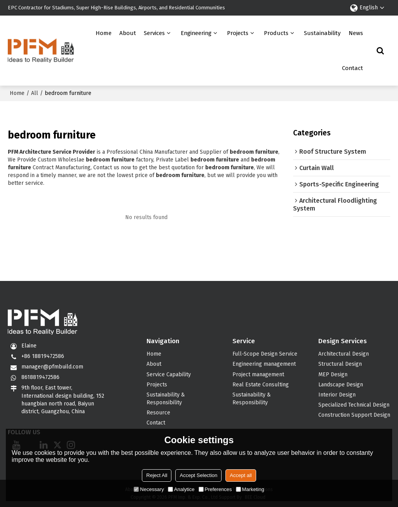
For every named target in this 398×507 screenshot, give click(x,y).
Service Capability (169, 374)
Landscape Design (340, 384)
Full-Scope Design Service (264, 354)
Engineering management (264, 364)
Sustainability (322, 33)
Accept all (240, 475)
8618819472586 (40, 377)
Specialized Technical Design (353, 405)
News (356, 33)
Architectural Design (343, 354)
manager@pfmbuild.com (52, 366)
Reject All (156, 475)
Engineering (196, 33)
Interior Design (337, 394)
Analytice (181, 489)
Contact (352, 68)
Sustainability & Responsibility (166, 398)
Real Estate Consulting (260, 384)
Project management (258, 374)
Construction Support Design (354, 415)
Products (276, 33)
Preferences (215, 489)
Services (154, 33)
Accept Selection (198, 475)
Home (104, 33)
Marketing (250, 489)
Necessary (149, 489)
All (34, 93)
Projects (237, 33)
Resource (158, 412)
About (127, 33)
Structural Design (340, 364)
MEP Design (332, 374)
